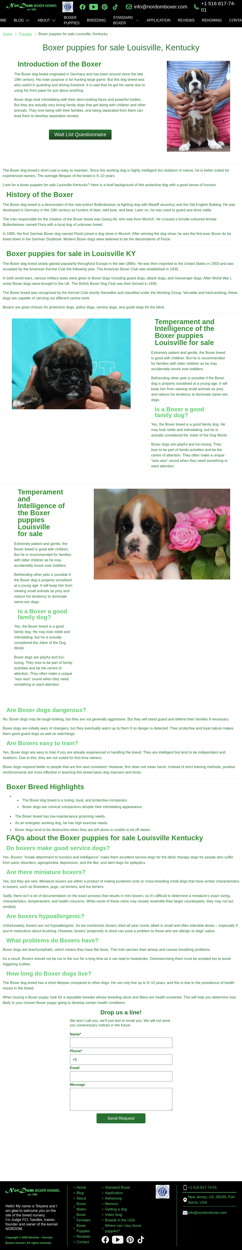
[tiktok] (115, 7)
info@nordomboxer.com (160, 7)
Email (121, 1074)
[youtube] (93, 7)
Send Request (121, 1118)
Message (121, 1097)
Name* (121, 1040)
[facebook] (83, 7)
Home (8, 34)
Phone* (121, 1057)
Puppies (25, 34)
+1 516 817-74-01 (218, 7)
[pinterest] (105, 7)
